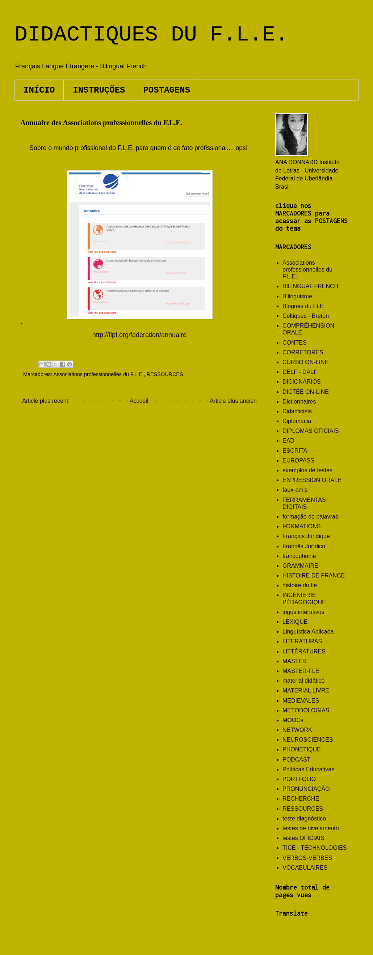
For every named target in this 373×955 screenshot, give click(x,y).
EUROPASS (298, 460)
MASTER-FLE (300, 671)
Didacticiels (297, 411)
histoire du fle (299, 585)
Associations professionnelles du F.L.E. (98, 374)
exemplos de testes (307, 470)
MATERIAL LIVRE (305, 690)
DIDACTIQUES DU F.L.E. (151, 34)
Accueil (139, 401)
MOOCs (292, 720)
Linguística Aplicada (308, 631)
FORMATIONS (301, 526)
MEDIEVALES (300, 701)
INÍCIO (39, 90)
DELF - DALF (299, 372)
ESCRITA (294, 451)
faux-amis (294, 490)
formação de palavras (310, 516)
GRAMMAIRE (300, 566)
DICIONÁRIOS (301, 382)
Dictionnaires (299, 401)
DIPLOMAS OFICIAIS (310, 431)
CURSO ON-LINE (305, 362)
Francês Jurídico (303, 546)
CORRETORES (302, 352)
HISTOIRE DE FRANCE (313, 575)
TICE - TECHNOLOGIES (314, 848)
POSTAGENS (166, 90)
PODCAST (296, 759)
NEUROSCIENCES (307, 740)
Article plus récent (45, 401)
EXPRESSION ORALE (311, 480)
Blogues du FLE (303, 306)
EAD (288, 441)
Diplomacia (296, 421)
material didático (303, 681)
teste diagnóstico (304, 818)
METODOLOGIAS (306, 710)
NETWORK (297, 730)
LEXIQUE (294, 622)
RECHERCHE (300, 799)
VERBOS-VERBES (307, 858)
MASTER (294, 661)
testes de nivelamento (310, 828)
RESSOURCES (165, 374)
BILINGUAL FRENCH (310, 286)
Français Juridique (306, 536)
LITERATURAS (302, 641)
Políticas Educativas (308, 769)
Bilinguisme (297, 296)
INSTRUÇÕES (99, 90)
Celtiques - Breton (305, 316)
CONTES (294, 343)
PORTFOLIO (299, 779)
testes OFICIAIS (303, 838)
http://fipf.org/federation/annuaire (139, 334)
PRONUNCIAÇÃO (306, 789)
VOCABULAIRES (304, 868)
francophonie (299, 556)
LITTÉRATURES (304, 651)
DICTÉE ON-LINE (305, 392)
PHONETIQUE (301, 749)
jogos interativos (303, 612)
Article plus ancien (233, 401)
